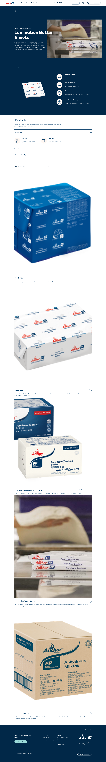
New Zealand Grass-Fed (63, 738)
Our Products (47, 735)
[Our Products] (22, 11)
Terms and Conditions (49, 740)
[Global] (15, 11)
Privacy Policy (61, 744)
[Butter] (30, 11)
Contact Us (75, 3)
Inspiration (60, 735)
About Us (46, 737)
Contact (59, 741)
